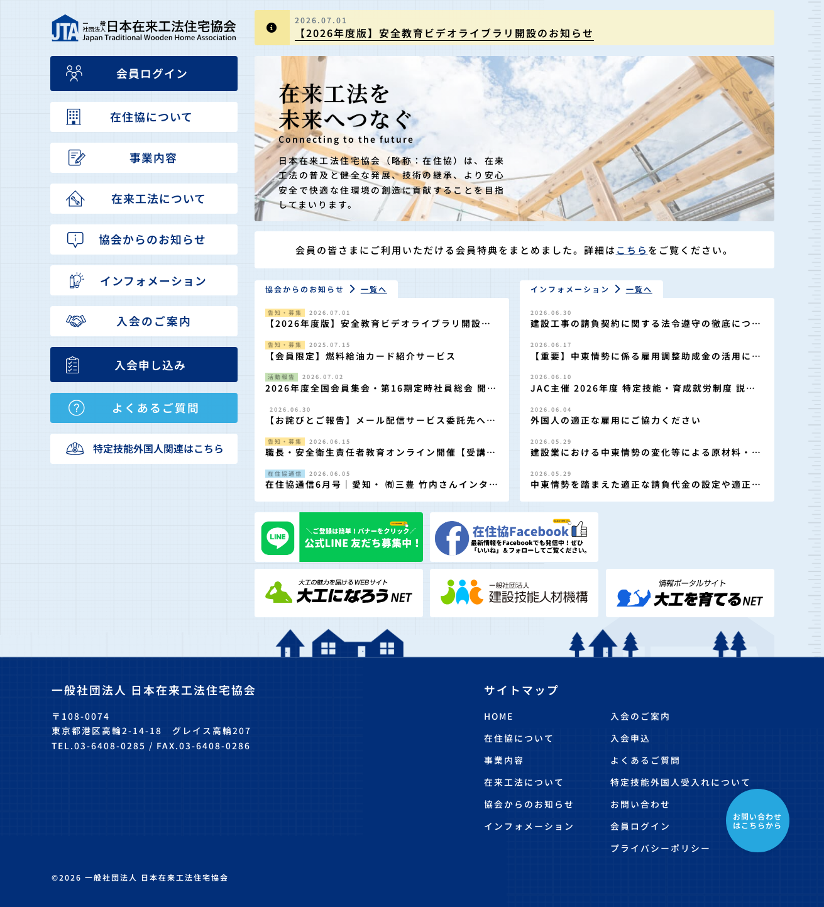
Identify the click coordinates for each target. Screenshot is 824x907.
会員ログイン (640, 826)
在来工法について (524, 782)
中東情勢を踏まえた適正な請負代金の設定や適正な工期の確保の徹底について (646, 490)
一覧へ (374, 288)
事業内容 (504, 760)
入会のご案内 (640, 716)
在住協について (519, 738)
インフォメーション (529, 826)
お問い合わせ (640, 804)
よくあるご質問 (645, 760)
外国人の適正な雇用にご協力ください (615, 420)
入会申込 (630, 738)
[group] (514, 27)
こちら (632, 249)
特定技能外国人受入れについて (680, 782)
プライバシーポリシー (660, 848)
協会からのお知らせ (529, 804)
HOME (499, 716)
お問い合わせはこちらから (757, 820)
